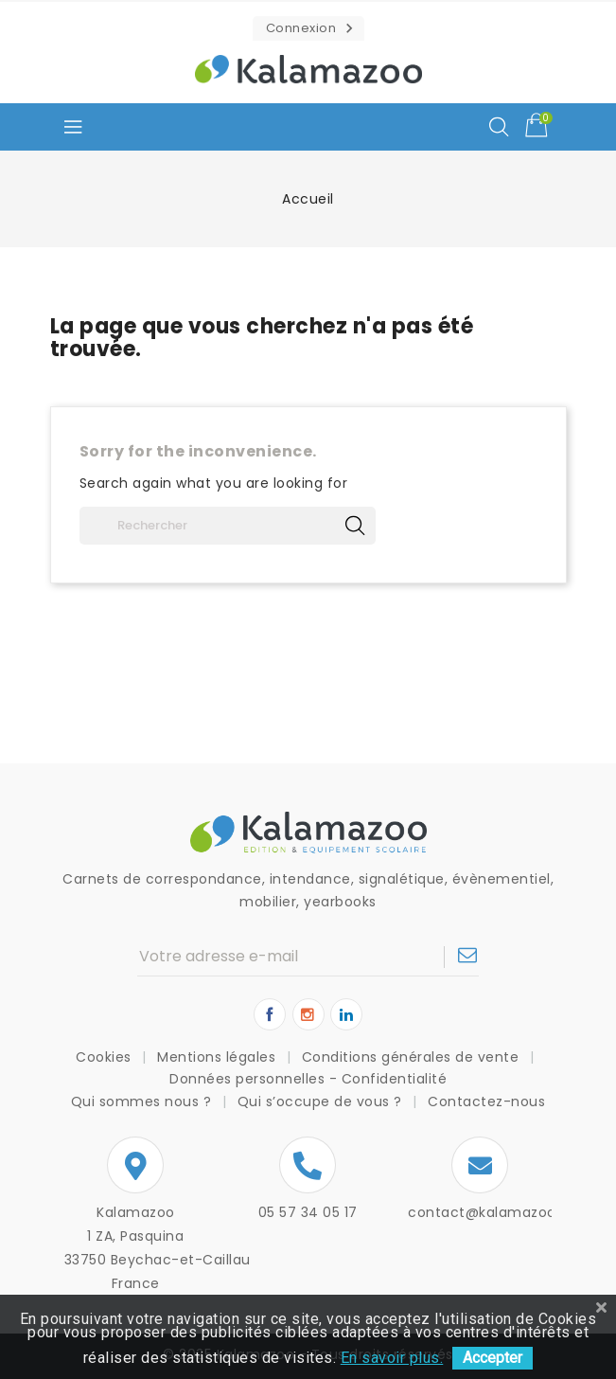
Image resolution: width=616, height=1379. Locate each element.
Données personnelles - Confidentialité (308, 1078)
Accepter (492, 1358)
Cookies (105, 1057)
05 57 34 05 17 (308, 1212)
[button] (308, 28)
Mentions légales (218, 1057)
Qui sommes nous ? (143, 1101)
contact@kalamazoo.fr (489, 1212)
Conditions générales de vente (412, 1057)
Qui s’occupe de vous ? (322, 1101)
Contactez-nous (486, 1101)
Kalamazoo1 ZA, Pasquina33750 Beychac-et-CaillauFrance (136, 1248)
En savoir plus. (392, 1358)
